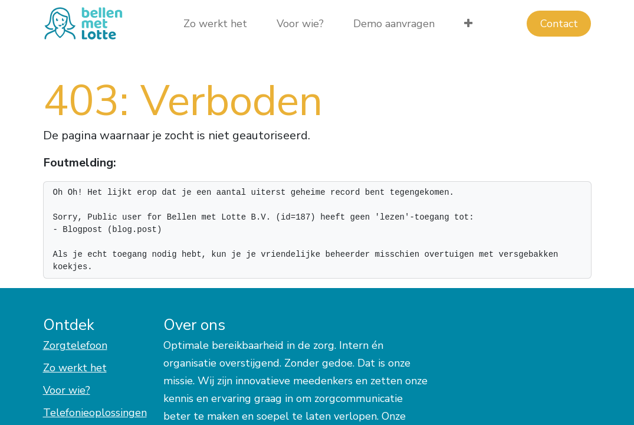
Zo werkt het (75, 368)
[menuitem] (215, 24)
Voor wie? (66, 390)
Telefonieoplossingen (95, 413)
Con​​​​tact (559, 24)
